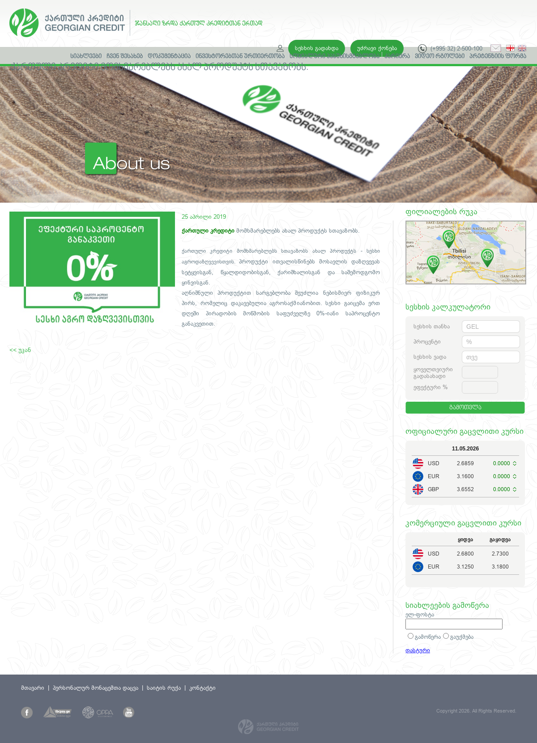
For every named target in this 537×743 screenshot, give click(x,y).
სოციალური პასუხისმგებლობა (334, 56)
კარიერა (397, 56)
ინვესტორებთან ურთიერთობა (240, 56)
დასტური (417, 650)
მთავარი (32, 687)
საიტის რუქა (164, 687)
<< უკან (20, 349)
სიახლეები (86, 56)
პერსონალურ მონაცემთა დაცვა (95, 687)
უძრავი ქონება (377, 48)
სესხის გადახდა (316, 48)
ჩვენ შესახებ (125, 56)
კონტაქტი (202, 687)
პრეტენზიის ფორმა (497, 56)
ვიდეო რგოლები (440, 56)
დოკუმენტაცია (169, 56)
